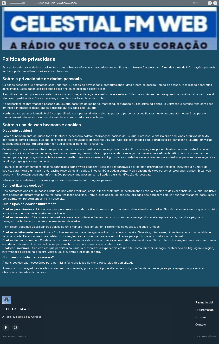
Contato (200, 324)
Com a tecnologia (205, 336)
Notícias (200, 317)
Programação (204, 309)
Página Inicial (204, 302)
